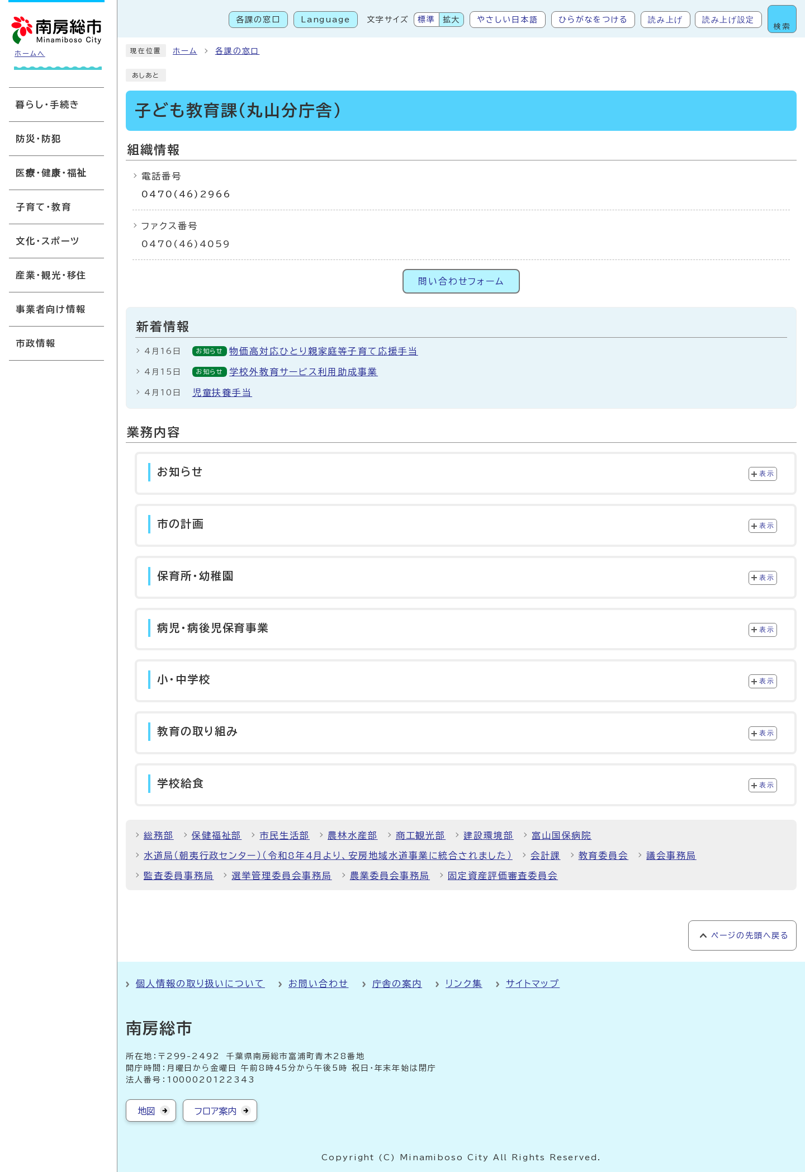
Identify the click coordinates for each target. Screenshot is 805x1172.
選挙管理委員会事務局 (281, 875)
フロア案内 (215, 1111)
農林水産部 (353, 835)
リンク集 (464, 983)
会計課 (546, 855)
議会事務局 (671, 855)
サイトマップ (533, 983)
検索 (782, 26)
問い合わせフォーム (461, 281)
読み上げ (665, 19)
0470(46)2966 (186, 194)
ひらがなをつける (593, 19)
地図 (146, 1111)
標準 (426, 19)
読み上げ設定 (728, 19)
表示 (766, 473)
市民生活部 (284, 835)
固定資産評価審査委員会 (503, 875)
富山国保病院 (562, 835)
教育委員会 (604, 855)
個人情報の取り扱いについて (200, 983)
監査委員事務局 (179, 875)
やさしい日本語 (507, 19)
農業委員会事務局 (390, 875)
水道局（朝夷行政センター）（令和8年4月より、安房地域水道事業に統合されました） (328, 855)
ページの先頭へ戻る (750, 935)
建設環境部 (488, 835)
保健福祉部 (217, 835)
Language (326, 19)
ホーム (185, 51)
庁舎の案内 (397, 983)
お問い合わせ (318, 983)
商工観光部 (421, 835)
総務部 (159, 835)
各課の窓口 (258, 19)
